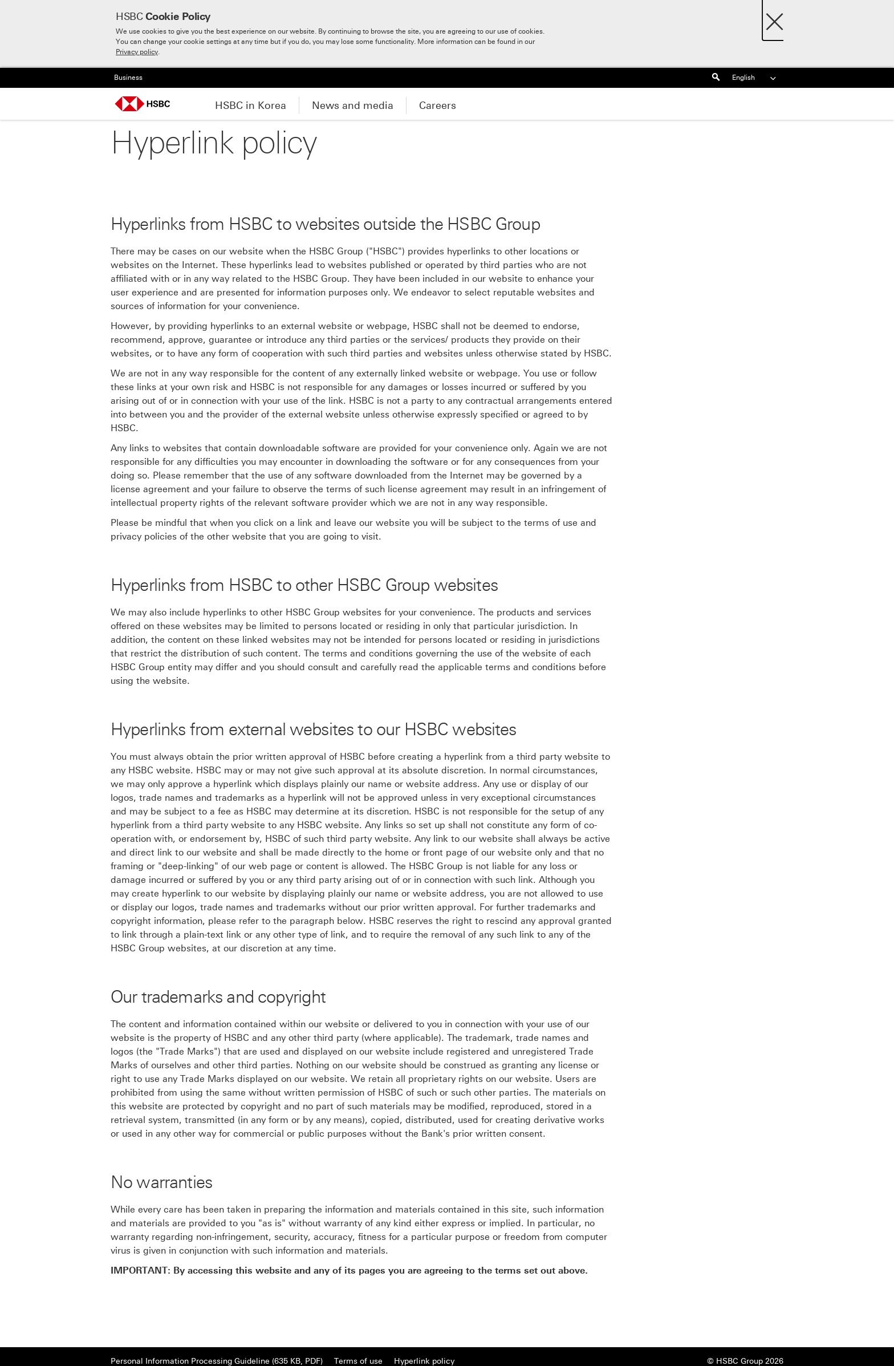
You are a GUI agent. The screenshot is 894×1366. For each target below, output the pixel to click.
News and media (352, 105)
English (755, 78)
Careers (437, 105)
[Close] (774, 18)
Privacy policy (137, 52)
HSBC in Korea (250, 105)
